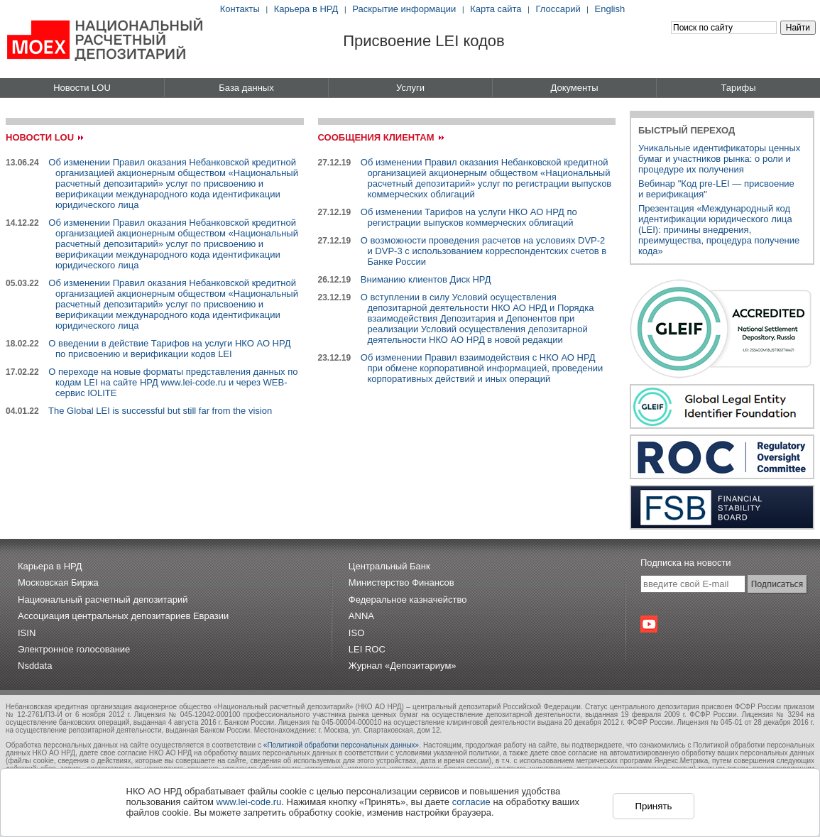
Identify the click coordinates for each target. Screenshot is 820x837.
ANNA (361, 616)
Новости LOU (82, 87)
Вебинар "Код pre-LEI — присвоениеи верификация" (716, 188)
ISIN (26, 633)
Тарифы (738, 87)
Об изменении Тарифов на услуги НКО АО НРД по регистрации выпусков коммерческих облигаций (469, 217)
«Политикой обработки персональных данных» (341, 745)
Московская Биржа (58, 582)
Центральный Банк (389, 566)
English (610, 9)
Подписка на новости (685, 562)
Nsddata (35, 665)
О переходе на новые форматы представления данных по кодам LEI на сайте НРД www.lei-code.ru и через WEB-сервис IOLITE (172, 382)
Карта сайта (495, 9)
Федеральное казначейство (408, 599)
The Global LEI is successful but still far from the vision (160, 410)
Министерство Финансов (401, 582)
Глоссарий (557, 9)
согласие (471, 802)
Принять (653, 806)
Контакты (240, 9)
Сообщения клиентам (376, 137)
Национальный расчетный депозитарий (102, 599)
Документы (574, 87)
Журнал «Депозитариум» (403, 665)
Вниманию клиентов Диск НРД (426, 279)
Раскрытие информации (404, 9)
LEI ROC (367, 649)
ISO (356, 633)
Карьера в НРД (306, 9)
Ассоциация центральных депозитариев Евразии (123, 616)
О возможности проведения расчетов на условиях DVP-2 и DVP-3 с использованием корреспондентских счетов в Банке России (483, 251)
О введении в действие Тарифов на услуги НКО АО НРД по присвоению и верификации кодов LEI (169, 348)
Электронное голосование (74, 649)
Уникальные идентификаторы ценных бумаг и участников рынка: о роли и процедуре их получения (719, 159)
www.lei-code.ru (249, 802)
